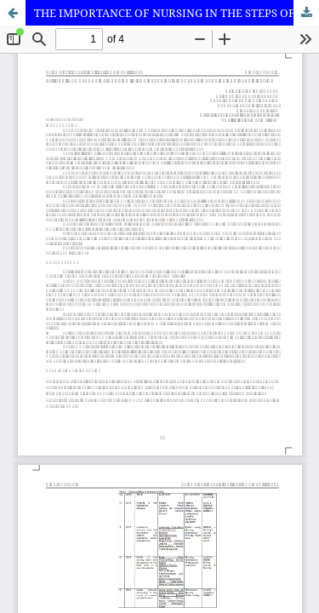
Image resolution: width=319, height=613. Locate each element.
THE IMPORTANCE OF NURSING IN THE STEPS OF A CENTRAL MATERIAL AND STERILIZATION (176, 12)
